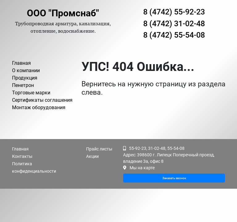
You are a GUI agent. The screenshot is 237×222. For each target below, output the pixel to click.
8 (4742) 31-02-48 (174, 23)
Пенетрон (23, 85)
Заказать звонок (174, 178)
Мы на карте (142, 167)
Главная (21, 63)
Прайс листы (99, 148)
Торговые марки (31, 93)
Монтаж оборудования (38, 107)
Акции (92, 156)
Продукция (24, 78)
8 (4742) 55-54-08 (174, 35)
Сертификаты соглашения (42, 100)
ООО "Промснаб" (63, 13)
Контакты (22, 156)
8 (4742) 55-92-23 (174, 11)
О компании (26, 70)
